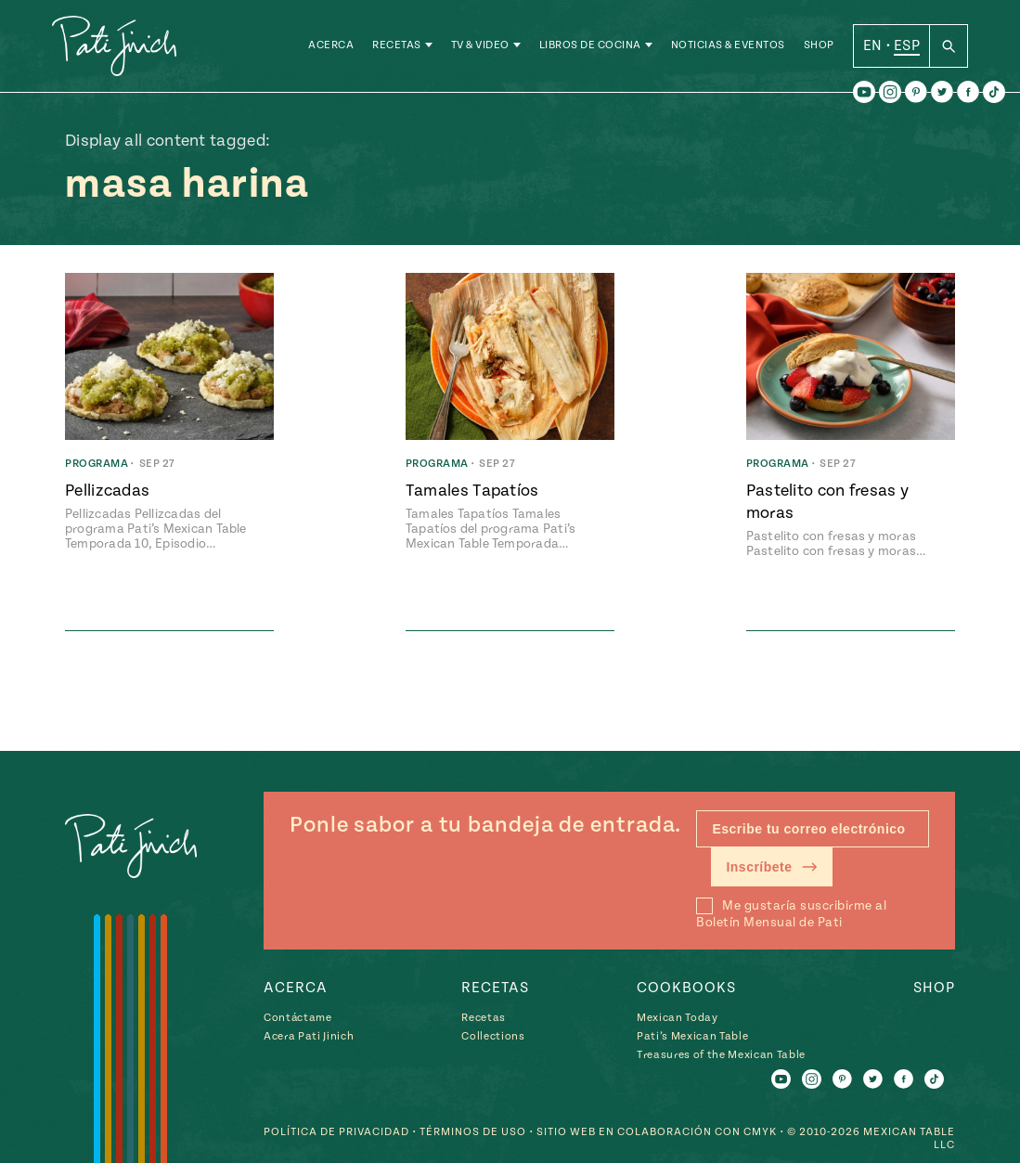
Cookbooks (686, 987)
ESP (907, 45)
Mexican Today (677, 1018)
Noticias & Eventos (728, 46)
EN (873, 45)
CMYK (760, 1132)
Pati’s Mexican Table (692, 1036)
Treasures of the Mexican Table (721, 1055)
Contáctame (298, 1018)
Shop (819, 46)
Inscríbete (772, 866)
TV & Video (480, 46)
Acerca (331, 46)
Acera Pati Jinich (309, 1036)
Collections (492, 1036)
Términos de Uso (473, 1132)
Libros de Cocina (590, 46)
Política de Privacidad (336, 1132)
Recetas (396, 46)
